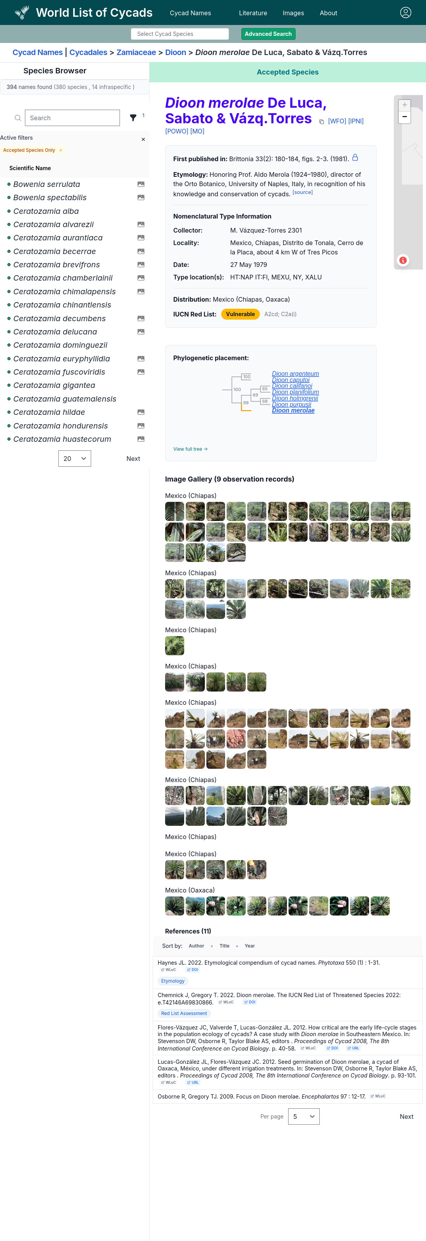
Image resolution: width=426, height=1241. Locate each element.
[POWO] (176, 131)
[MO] (197, 131)
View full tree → (190, 449)
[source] (302, 192)
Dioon (175, 52)
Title (225, 946)
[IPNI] (356, 121)
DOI (192, 969)
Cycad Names (190, 13)
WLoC (168, 969)
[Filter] (133, 118)
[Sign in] (406, 12)
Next (133, 458)
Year (250, 946)
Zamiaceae (136, 52)
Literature (253, 13)
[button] (404, 106)
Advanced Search (268, 33)
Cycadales (88, 52)
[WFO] (337, 121)
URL (353, 1048)
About (328, 13)
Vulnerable (240, 314)
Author (196, 946)
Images (293, 13)
